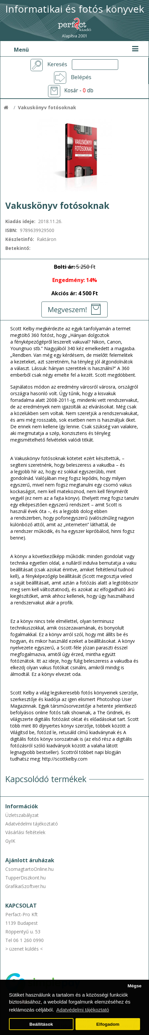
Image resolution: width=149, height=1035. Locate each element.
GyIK (10, 841)
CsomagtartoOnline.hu (29, 869)
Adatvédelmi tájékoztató (31, 824)
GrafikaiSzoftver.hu (25, 886)
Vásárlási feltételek (25, 832)
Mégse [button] (134, 985)
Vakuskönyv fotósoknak (47, 107)
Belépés (81, 77)
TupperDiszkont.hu (25, 877)
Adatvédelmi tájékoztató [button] (82, 1009)
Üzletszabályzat (22, 815)
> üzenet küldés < (24, 949)
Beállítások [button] (41, 1024)
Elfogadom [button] (108, 1024)
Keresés (57, 64)
